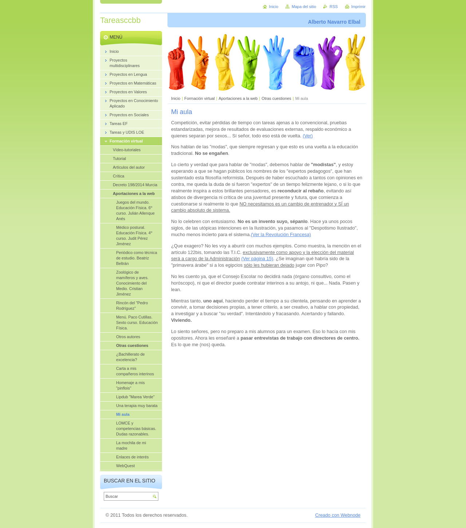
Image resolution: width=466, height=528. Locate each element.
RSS (333, 6)
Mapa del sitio (304, 6)
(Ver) (308, 135)
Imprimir (358, 6)
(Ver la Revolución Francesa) (281, 234)
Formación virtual (199, 98)
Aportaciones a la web (239, 98)
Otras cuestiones (276, 98)
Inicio (175, 98)
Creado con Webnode (337, 515)
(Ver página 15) (257, 258)
